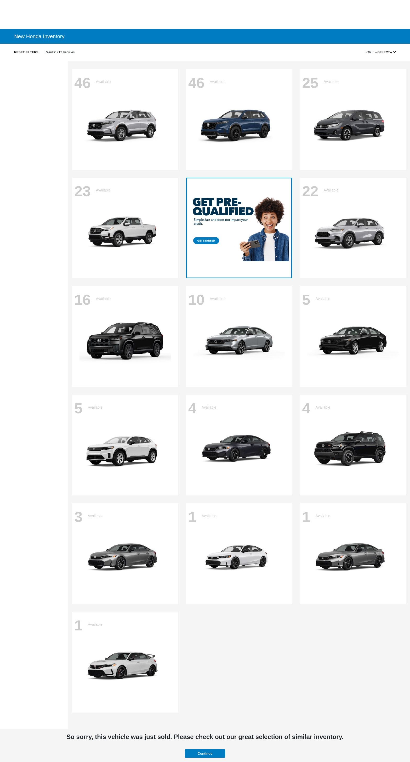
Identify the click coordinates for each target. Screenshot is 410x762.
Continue (205, 753)
